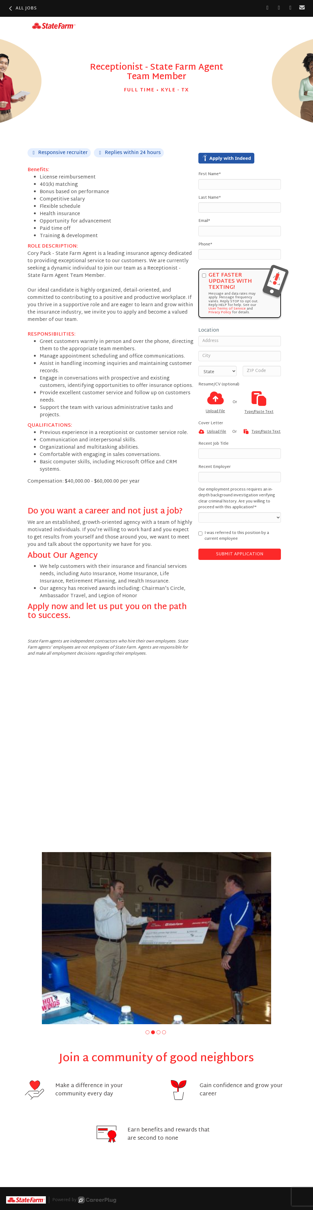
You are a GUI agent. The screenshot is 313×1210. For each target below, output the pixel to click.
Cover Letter (210, 424)
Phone (205, 245)
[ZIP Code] (262, 371)
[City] (239, 356)
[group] (156, 938)
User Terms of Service (227, 309)
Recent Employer (214, 467)
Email (204, 221)
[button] (147, 1032)
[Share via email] (302, 8)
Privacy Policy (219, 312)
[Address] (239, 341)
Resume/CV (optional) (218, 385)
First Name (209, 174)
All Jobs (22, 8)
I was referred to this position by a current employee (233, 536)
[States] (217, 371)
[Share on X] (290, 8)
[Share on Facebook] (267, 8)
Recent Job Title (213, 444)
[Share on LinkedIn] (279, 8)
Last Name (209, 198)
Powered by (84, 1200)
